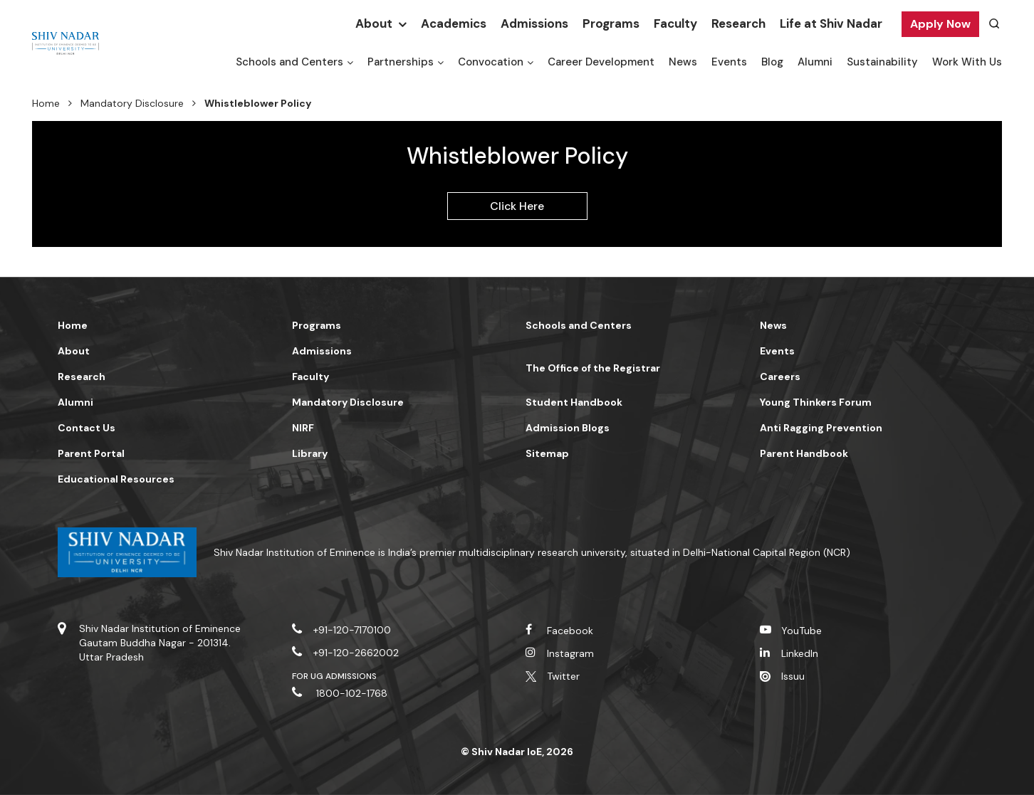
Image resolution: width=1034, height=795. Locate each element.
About (373, 23)
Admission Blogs (568, 427)
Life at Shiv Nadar (831, 23)
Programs (611, 23)
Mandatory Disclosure (132, 103)
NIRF (303, 427)
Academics (453, 23)
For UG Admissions (334, 676)
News (683, 62)
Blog (772, 62)
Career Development (601, 62)
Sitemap (547, 453)
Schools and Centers (289, 62)
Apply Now (940, 23)
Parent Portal (91, 453)
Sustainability (882, 62)
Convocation (490, 62)
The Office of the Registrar (593, 368)
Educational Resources (116, 479)
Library (310, 453)
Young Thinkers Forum (816, 402)
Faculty (675, 23)
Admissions (534, 23)
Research (738, 23)
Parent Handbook (804, 453)
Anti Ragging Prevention (821, 427)
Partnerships (400, 62)
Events (729, 62)
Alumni (815, 62)
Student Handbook (574, 402)
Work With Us (967, 62)
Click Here (517, 206)
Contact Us (86, 427)
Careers (780, 376)
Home (46, 103)
